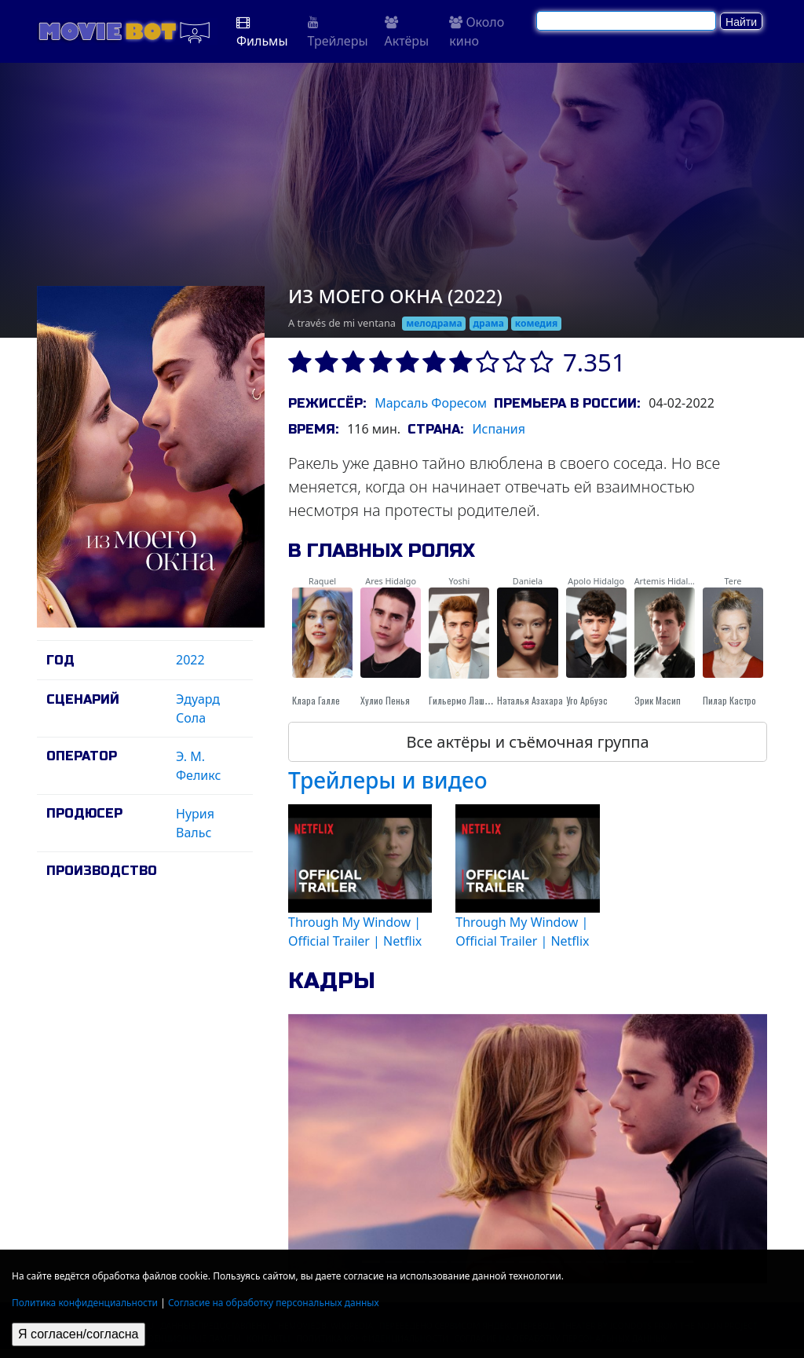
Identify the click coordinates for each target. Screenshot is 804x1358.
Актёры (407, 32)
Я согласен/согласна (78, 1334)
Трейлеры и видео (388, 780)
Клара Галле (316, 700)
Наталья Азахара (530, 700)
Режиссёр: (327, 403)
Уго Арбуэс (587, 700)
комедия (536, 323)
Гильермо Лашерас (466, 700)
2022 (190, 659)
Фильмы (262, 32)
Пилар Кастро (729, 700)
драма (488, 323)
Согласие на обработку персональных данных (273, 1302)
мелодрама (434, 323)
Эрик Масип (657, 700)
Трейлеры (338, 32)
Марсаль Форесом (431, 403)
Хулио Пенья (385, 700)
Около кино (476, 31)
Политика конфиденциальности (85, 1302)
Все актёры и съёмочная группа (527, 741)
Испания (498, 428)
